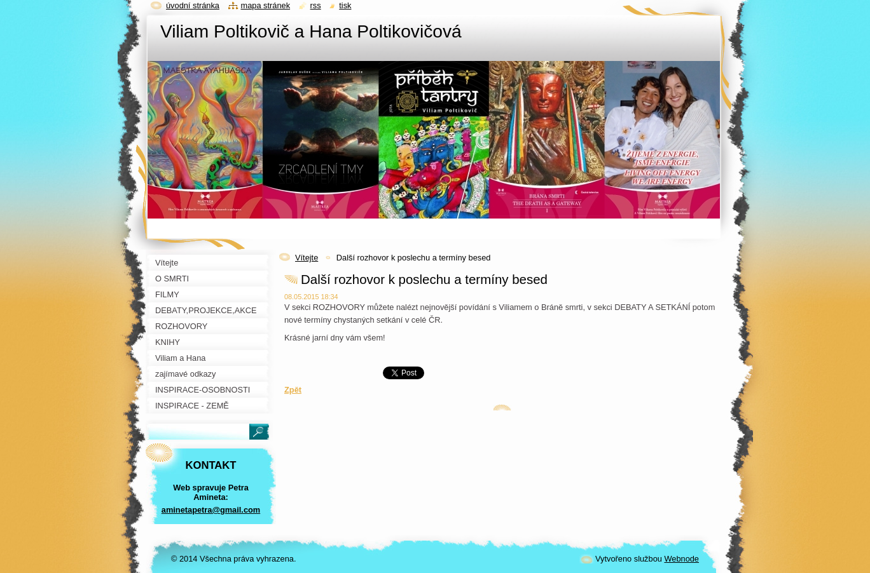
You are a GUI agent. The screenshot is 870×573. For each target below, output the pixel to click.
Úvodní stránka (192, 5)
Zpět (292, 389)
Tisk (345, 5)
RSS (315, 5)
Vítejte (306, 257)
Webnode (681, 558)
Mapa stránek (266, 5)
